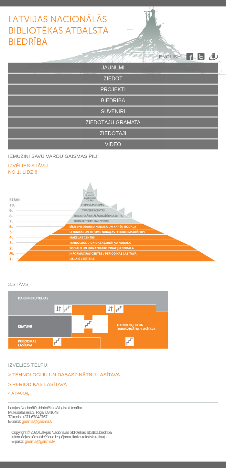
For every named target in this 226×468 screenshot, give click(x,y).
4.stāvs (113, 237)
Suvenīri (113, 111)
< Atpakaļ (18, 393)
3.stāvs (113, 242)
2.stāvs (113, 248)
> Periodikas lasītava (37, 384)
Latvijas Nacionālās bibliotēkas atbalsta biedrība (58, 31)
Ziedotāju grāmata (112, 122)
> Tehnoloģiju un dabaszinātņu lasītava (64, 374)
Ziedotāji (113, 133)
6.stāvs (113, 226)
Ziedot (113, 78)
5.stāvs (113, 231)
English (170, 56)
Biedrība (113, 100)
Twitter (202, 58)
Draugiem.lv (213, 58)
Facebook (190, 58)
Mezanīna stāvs (113, 253)
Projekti (112, 89)
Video (113, 144)
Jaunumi (113, 67)
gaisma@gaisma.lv (37, 421)
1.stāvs (113, 258)
